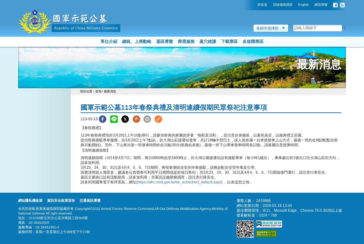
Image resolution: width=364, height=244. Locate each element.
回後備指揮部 (282, 5)
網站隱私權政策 (30, 200)
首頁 (98, 91)
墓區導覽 (164, 41)
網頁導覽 (321, 5)
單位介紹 (109, 41)
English (303, 5)
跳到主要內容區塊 (33, 2)
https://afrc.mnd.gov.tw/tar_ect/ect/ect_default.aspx (179, 182)
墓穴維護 (207, 41)
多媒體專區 (253, 41)
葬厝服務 (186, 41)
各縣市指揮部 (270, 28)
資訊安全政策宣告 (61, 200)
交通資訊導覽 (90, 200)
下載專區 (229, 41)
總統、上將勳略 (136, 41)
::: (254, 5)
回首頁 (262, 5)
